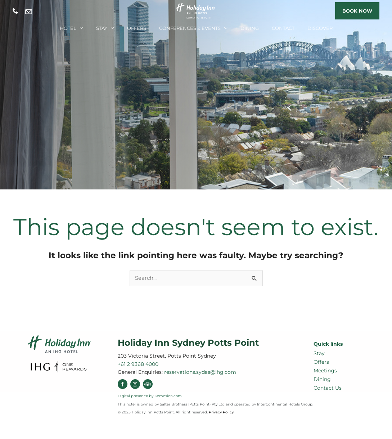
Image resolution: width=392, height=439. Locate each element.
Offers (136, 28)
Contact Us (328, 388)
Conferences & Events (190, 28)
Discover (320, 28)
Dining (249, 28)
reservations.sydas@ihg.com (28, 11)
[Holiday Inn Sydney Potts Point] (196, 10)
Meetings (325, 370)
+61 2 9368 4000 (15, 11)
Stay (101, 28)
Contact (283, 28)
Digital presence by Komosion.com (150, 396)
